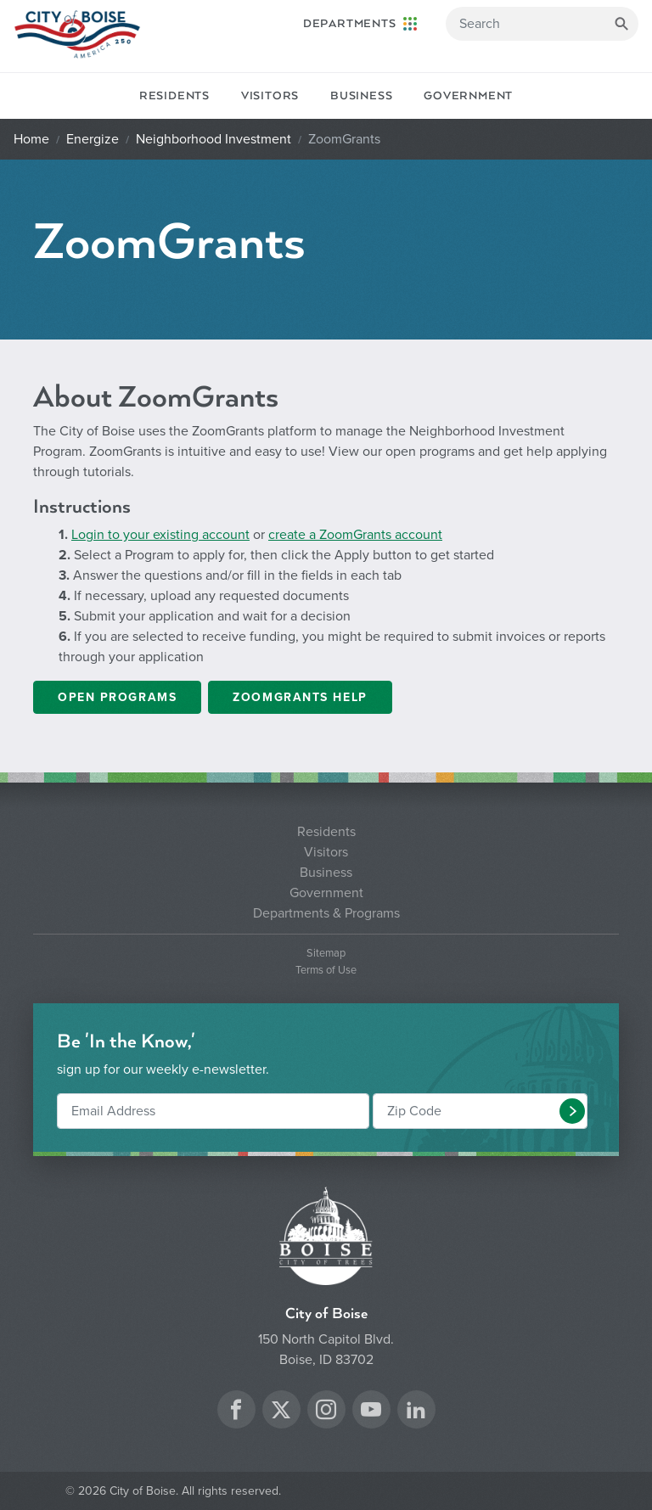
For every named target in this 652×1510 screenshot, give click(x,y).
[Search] (542, 24)
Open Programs (117, 697)
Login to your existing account (160, 534)
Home (31, 139)
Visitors (270, 96)
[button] (572, 1111)
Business (361, 96)
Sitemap (326, 953)
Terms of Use (326, 970)
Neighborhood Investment (213, 139)
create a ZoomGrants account (355, 534)
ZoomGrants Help (300, 697)
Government (468, 96)
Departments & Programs (326, 913)
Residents (174, 96)
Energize (92, 139)
